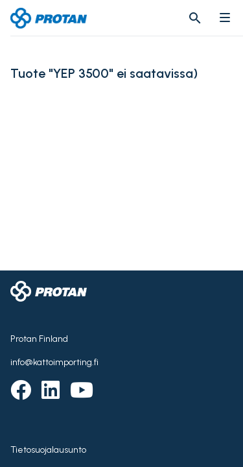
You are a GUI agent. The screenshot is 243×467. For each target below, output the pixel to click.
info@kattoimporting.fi (54, 362)
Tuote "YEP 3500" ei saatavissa (101, 73)
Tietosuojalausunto (48, 449)
